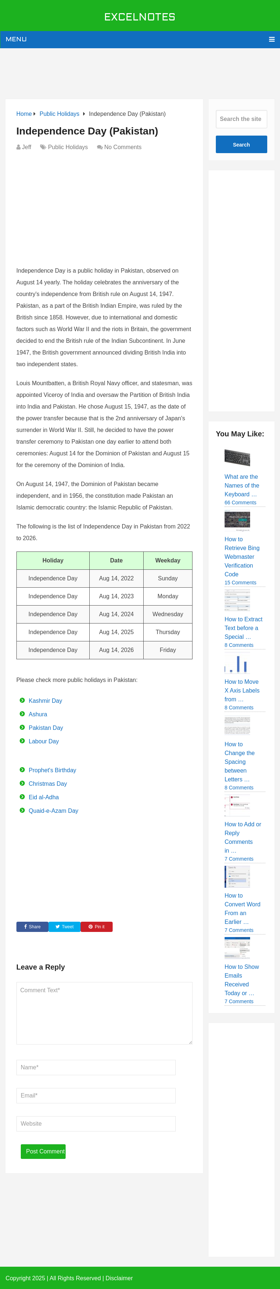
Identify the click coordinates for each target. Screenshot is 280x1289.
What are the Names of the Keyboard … (242, 485)
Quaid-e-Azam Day (53, 811)
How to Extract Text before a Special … (243, 628)
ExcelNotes (140, 18)
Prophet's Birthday (52, 770)
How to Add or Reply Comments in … (243, 837)
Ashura (38, 714)
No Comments (122, 147)
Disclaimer (119, 1278)
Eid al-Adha (44, 797)
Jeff (26, 147)
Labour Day (44, 741)
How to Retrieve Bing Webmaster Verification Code (242, 556)
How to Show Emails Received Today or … (242, 980)
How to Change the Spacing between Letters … (240, 761)
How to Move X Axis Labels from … (242, 690)
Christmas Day (48, 784)
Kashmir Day (45, 701)
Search (241, 145)
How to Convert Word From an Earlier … (242, 908)
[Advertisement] (140, 72)
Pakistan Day (46, 728)
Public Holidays (68, 147)
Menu (16, 40)
